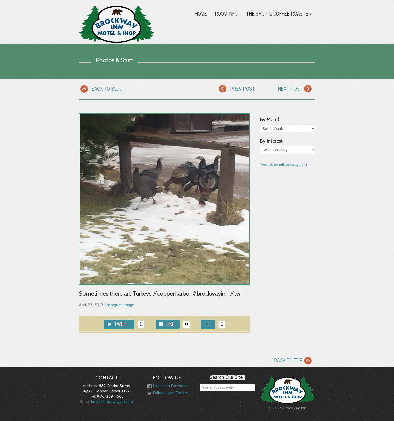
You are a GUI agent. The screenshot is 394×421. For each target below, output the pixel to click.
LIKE (167, 324)
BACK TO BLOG (101, 89)
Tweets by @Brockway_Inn (283, 164)
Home (201, 13)
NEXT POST (296, 89)
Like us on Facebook (167, 386)
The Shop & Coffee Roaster (278, 13)
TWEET (118, 324)
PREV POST (237, 89)
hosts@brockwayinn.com (112, 401)
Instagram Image (120, 304)
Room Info (226, 13)
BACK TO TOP (294, 361)
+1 (208, 324)
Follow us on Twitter (167, 393)
